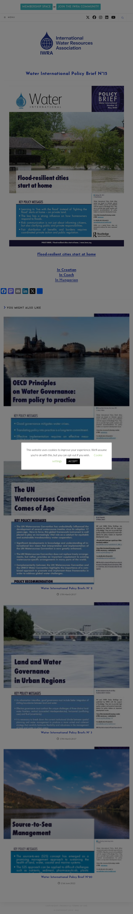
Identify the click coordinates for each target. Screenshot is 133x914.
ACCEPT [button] (73, 461)
